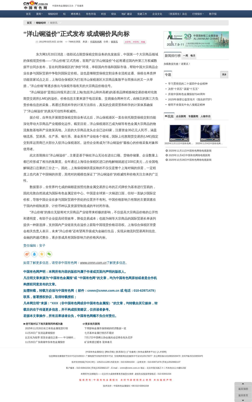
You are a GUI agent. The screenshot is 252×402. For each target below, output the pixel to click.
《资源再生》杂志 (177, 13)
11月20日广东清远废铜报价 (40, 332)
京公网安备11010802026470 (167, 356)
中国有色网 (96, 41)
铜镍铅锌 (53, 13)
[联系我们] (120, 352)
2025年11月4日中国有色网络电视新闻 (210, 143)
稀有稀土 (76, 13)
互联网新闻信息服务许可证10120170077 (133, 356)
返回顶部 (243, 388)
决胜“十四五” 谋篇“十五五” (183, 88)
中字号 (136, 42)
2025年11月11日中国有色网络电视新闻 (179, 143)
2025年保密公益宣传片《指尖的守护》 (190, 99)
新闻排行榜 (173, 56)
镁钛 (113, 13)
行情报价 (198, 13)
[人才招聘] (162, 352)
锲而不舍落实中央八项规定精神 (186, 104)
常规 (143, 42)
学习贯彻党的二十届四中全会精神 (188, 83)
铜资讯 (114, 41)
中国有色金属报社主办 (62, 6)
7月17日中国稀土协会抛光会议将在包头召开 (108, 337)
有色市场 (91, 13)
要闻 (39, 13)
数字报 (213, 13)
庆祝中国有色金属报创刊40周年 (186, 94)
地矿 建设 (126, 13)
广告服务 (79, 6)
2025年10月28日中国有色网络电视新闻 (188, 159)
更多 (224, 74)
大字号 (128, 42)
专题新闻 (193, 116)
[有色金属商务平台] (147, 352)
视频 (169, 116)
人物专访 (205, 116)
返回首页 (243, 395)
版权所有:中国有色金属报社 (99, 380)
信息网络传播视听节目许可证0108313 (66, 356)
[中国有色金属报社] (95, 352)
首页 (28, 13)
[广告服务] (131, 352)
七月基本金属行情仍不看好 (99, 332)
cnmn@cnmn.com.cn (130, 368)
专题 (168, 74)
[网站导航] (110, 352)
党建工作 (142, 13)
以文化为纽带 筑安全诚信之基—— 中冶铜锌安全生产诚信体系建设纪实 (51, 337)
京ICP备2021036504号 (192, 356)
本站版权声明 (163, 380)
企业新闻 (181, 116)
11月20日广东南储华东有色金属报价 (45, 342)
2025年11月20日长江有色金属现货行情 (46, 328)
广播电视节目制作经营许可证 (99, 356)
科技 (103, 13)
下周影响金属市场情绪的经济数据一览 (105, 328)
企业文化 (157, 13)
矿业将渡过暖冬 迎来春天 (98, 342)
